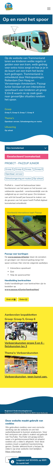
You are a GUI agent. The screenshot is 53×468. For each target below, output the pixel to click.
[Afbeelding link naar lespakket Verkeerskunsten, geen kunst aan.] (21, 365)
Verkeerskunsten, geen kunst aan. (26, 376)
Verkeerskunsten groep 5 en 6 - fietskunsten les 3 (24, 344)
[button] (26, 148)
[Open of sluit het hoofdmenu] (49, 9)
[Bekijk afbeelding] (26, 230)
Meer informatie (13, 451)
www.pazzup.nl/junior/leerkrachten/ (22, 289)
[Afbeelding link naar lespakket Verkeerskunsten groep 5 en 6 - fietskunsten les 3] (21, 331)
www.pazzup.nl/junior (18, 257)
